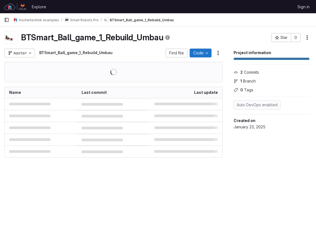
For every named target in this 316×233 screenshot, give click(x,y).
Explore (39, 6)
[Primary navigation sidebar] (6, 19)
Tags (243, 90)
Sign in (303, 6)
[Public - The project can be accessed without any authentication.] (167, 37)
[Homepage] (15, 6)
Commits (246, 72)
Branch (245, 81)
